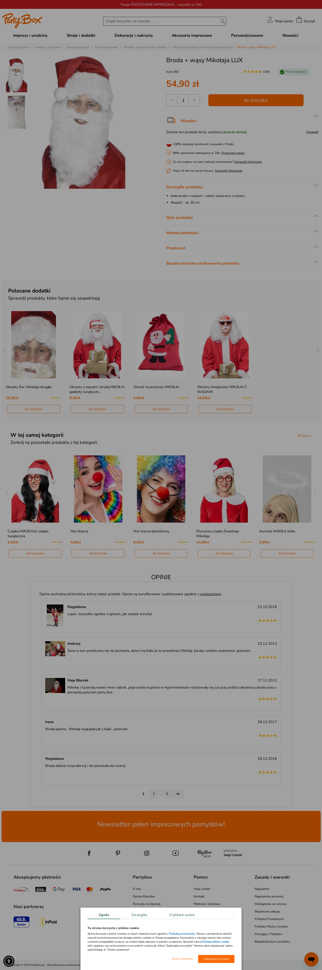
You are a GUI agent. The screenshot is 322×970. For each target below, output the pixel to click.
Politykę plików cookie (215, 941)
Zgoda (104, 914)
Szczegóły (139, 914)
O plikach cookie (182, 914)
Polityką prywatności (182, 933)
